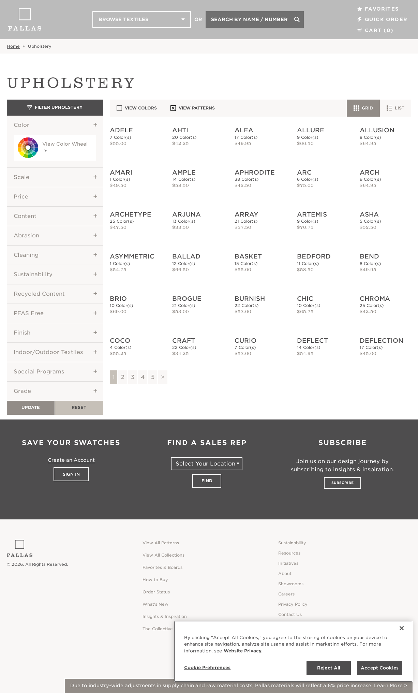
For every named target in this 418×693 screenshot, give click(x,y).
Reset (79, 407)
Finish (22, 332)
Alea (244, 130)
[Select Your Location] (206, 463)
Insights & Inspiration (165, 616)
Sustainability (33, 274)
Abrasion (26, 235)
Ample (184, 172)
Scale (21, 177)
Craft (183, 340)
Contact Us (290, 614)
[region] (293, 651)
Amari (121, 172)
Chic (305, 298)
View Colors (137, 108)
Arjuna (186, 214)
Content (25, 216)
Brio (118, 298)
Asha (369, 214)
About (285, 573)
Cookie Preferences (207, 667)
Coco (120, 340)
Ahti (180, 130)
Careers (286, 593)
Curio (245, 340)
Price (21, 196)
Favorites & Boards (162, 567)
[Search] (297, 19)
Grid (363, 108)
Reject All (328, 667)
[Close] (401, 628)
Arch (369, 172)
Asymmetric (132, 256)
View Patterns (192, 108)
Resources (289, 553)
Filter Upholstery (55, 107)
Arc (304, 172)
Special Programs (39, 371)
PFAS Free (29, 313)
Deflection (381, 340)
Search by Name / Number (249, 19)
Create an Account (71, 460)
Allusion (377, 130)
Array (246, 214)
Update (30, 407)
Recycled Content (39, 294)
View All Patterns (161, 542)
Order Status (156, 591)
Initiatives (288, 563)
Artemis (312, 214)
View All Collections (163, 555)
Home (13, 46)
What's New (155, 604)
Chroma (375, 298)
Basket (248, 256)
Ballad (186, 256)
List (395, 108)
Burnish (250, 298)
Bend (369, 256)
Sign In (71, 474)
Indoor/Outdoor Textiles (48, 352)
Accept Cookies (380, 667)
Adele (121, 130)
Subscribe (342, 483)
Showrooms (290, 583)
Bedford (314, 256)
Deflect (312, 340)
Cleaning (26, 255)
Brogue (186, 298)
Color (21, 125)
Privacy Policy (293, 604)
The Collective (158, 628)
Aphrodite (255, 172)
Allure (310, 130)
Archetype (130, 214)
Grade (22, 391)
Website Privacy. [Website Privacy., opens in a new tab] (243, 650)
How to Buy (155, 579)
